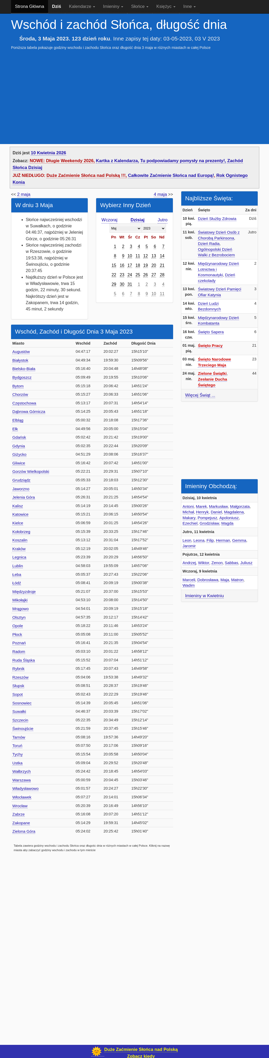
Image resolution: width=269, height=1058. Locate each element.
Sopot (17, 694)
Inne (189, 6)
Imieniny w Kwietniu (204, 595)
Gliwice (18, 463)
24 (129, 275)
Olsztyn (18, 617)
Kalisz (17, 506)
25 (138, 275)
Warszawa (21, 780)
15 (114, 265)
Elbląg (17, 420)
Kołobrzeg (21, 531)
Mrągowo (20, 608)
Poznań (19, 643)
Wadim (189, 585)
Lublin (17, 566)
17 (129, 265)
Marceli (189, 579)
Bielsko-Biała (23, 368)
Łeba (16, 574)
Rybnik (18, 668)
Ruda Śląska (23, 660)
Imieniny (113, 6)
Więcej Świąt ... (200, 395)
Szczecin (20, 720)
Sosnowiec (22, 703)
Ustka (17, 763)
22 (114, 275)
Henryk (202, 512)
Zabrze (18, 814)
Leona (198, 540)
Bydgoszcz (22, 377)
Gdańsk (19, 437)
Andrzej (189, 562)
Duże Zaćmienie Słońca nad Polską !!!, (86, 175)
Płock (17, 634)
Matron (237, 579)
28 (162, 275)
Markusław (218, 506)
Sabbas (231, 562)
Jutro (162, 219)
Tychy (17, 754)
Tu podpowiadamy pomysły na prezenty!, (183, 160)
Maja (224, 579)
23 (122, 275)
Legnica (19, 557)
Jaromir (189, 546)
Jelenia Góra (23, 497)
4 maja (160, 194)
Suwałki (19, 711)
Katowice (20, 514)
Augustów (21, 351)
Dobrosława (207, 579)
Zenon (217, 562)
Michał (188, 512)
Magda (227, 523)
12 (145, 256)
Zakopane (21, 823)
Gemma (239, 540)
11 (138, 256)
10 (129, 256)
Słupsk (18, 685)
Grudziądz (21, 480)
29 (114, 284)
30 (122, 284)
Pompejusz (207, 517)
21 (162, 265)
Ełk (15, 429)
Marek (201, 506)
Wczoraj (109, 219)
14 (162, 256)
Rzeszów (20, 677)
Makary (189, 517)
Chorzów (20, 394)
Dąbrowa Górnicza (28, 411)
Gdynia (18, 446)
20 (153, 265)
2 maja (23, 194)
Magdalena (234, 512)
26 (145, 275)
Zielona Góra (23, 831)
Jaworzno (20, 489)
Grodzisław (209, 523)
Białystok (20, 360)
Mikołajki (20, 600)
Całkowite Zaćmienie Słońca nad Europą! (171, 175)
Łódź (16, 583)
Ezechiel (190, 523)
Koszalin (19, 540)
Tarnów (18, 737)
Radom (18, 651)
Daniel (216, 512)
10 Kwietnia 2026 (48, 152)
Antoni (188, 506)
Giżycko (19, 454)
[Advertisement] (134, 92)
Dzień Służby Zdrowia (217, 218)
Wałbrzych (21, 771)
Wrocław (20, 806)
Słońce (139, 6)
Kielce (17, 523)
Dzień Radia (208, 243)
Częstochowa (24, 403)
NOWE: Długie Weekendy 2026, (62, 160)
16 (122, 265)
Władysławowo (25, 788)
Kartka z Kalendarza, (117, 160)
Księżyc (165, 6)
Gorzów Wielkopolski (30, 471)
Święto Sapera (211, 332)
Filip (210, 540)
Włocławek (21, 797)
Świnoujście (22, 728)
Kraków (18, 548)
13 (153, 256)
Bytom (18, 386)
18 (138, 265)
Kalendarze (82, 6)
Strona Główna (29, 6)
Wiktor (203, 562)
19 (145, 265)
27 (153, 275)
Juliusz (246, 562)
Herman (223, 540)
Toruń (17, 745)
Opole (17, 625)
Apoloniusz (229, 517)
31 (129, 284)
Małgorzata (240, 506)
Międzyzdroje (24, 591)
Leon (187, 540)
